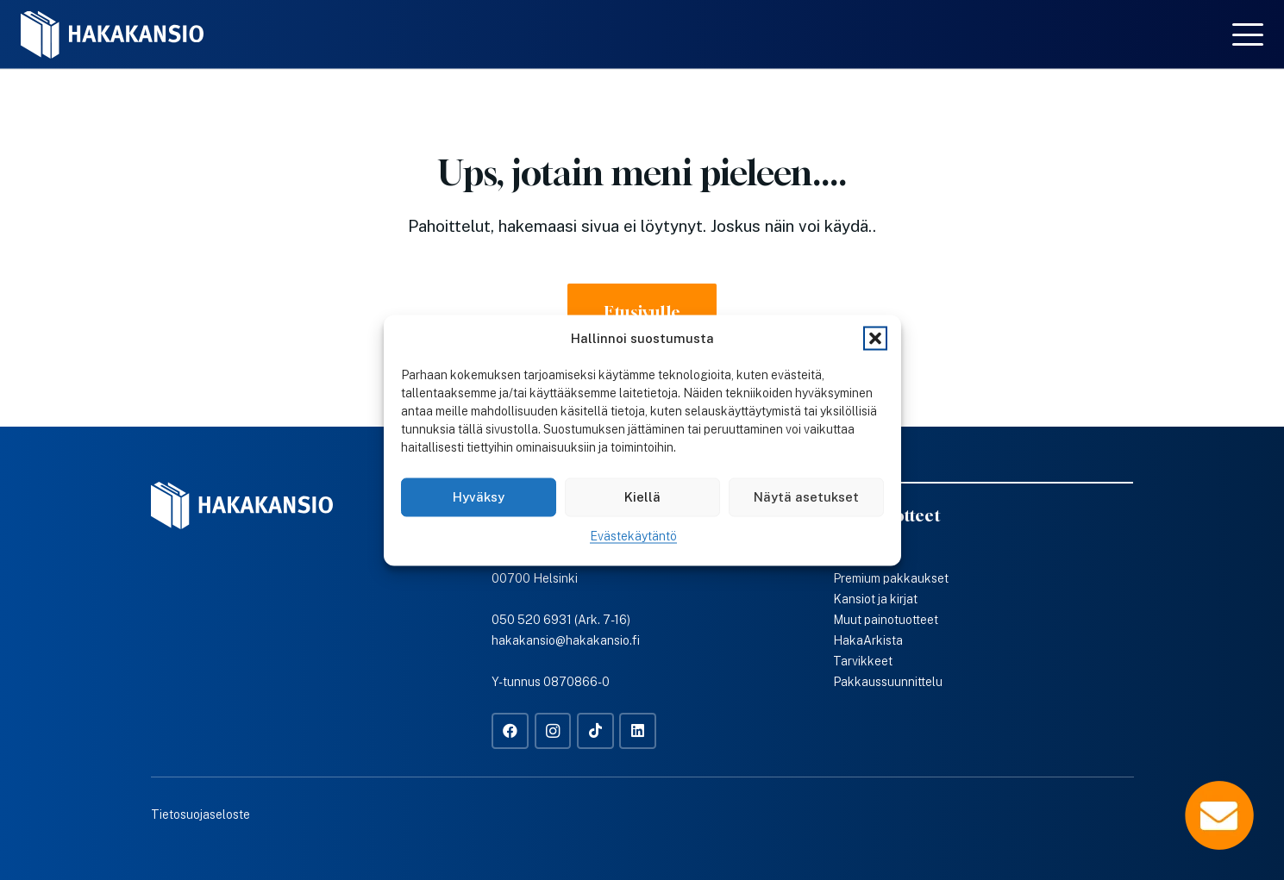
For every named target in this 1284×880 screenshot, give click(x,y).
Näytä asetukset (806, 497)
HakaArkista (868, 640)
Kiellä (642, 497)
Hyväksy (478, 497)
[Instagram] (553, 731)
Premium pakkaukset (891, 578)
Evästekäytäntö (633, 535)
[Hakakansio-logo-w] (112, 35)
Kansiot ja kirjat (875, 599)
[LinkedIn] (637, 731)
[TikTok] (595, 731)
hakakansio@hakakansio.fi (566, 640)
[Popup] (1219, 815)
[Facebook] (510, 731)
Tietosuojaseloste (200, 814)
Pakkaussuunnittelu (888, 682)
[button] (875, 337)
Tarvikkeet (863, 661)
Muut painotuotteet (885, 620)
